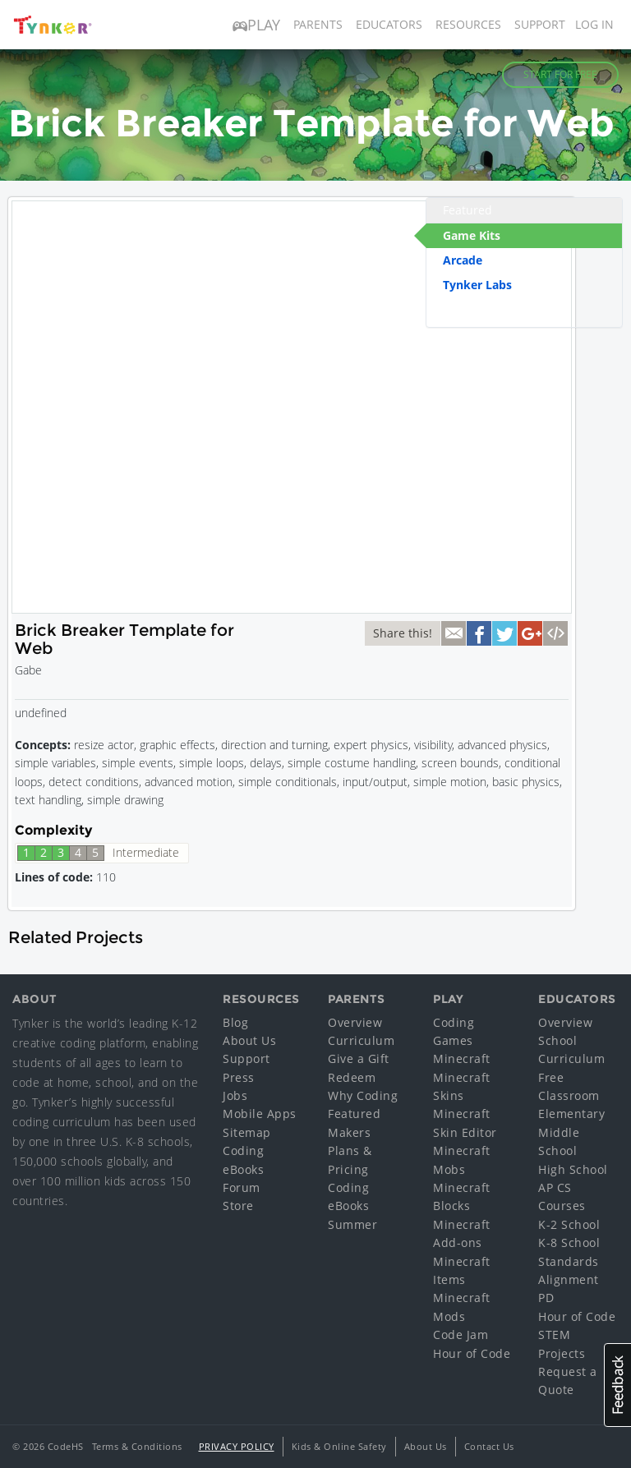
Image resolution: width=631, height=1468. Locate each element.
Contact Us (489, 1446)
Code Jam (460, 1334)
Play (256, 25)
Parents (318, 24)
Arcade (462, 260)
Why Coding (363, 1095)
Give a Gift (358, 1058)
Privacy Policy (236, 1446)
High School (573, 1169)
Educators (389, 24)
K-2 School (569, 1224)
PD (546, 1297)
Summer (352, 1224)
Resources (468, 24)
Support (539, 24)
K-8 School (569, 1242)
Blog (235, 1022)
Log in (594, 24)
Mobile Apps (260, 1113)
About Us (249, 1040)
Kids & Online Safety (339, 1446)
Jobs (235, 1095)
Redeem (351, 1077)
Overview (355, 1022)
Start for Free (560, 74)
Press (239, 1077)
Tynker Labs (477, 284)
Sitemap (247, 1132)
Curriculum (361, 1040)
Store (238, 1205)
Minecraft (462, 1058)
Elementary (571, 1113)
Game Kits (471, 235)
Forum (241, 1187)
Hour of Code (471, 1353)
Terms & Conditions (137, 1446)
